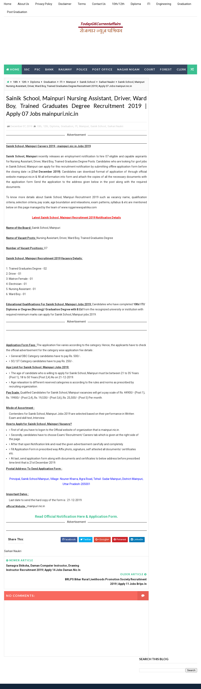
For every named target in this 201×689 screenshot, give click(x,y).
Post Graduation (17, 12)
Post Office (102, 69)
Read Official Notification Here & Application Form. (69, 537)
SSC (27, 69)
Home (7, 3)
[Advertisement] (100, 50)
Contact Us (99, 3)
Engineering (163, 3)
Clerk (11, 78)
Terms (82, 3)
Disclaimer (64, 3)
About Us (23, 3)
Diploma (136, 3)
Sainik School (98, 141)
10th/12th (118, 3)
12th (45, 141)
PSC (37, 69)
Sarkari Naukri (115, 141)
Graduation (184, 3)
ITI (148, 3)
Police (82, 69)
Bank (49, 69)
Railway (65, 69)
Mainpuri (84, 141)
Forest (166, 69)
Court (149, 69)
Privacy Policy (43, 3)
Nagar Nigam (128, 69)
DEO (24, 78)
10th (39, 141)
